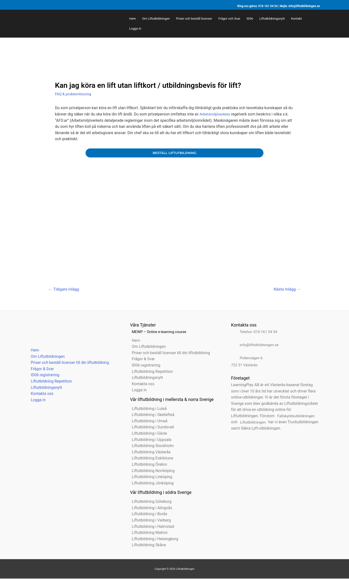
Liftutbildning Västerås (149, 452)
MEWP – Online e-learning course (159, 332)
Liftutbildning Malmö (148, 533)
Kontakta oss (40, 394)
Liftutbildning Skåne (147, 545)
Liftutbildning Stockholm (151, 446)
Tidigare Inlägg (65, 289)
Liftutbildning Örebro (148, 465)
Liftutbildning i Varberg (149, 520)
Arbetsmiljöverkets (215, 114)
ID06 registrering (43, 375)
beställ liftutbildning (174, 153)
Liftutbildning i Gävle (147, 434)
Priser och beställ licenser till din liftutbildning (68, 363)
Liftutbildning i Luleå (147, 409)
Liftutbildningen (251, 422)
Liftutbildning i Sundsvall (151, 427)
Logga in (36, 400)
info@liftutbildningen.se (304, 6)
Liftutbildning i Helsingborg (153, 539)
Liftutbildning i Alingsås (150, 508)
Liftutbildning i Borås (148, 514)
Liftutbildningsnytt (44, 387)
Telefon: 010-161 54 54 (254, 332)
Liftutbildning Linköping (150, 477)
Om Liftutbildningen (46, 357)
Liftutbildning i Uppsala (150, 440)
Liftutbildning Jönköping (151, 483)
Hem (33, 350)
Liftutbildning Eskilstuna (151, 458)
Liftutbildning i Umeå (148, 421)
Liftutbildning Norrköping (151, 471)
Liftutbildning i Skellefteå (151, 415)
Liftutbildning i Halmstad (151, 527)
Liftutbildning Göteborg (150, 502)
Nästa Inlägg (286, 289)
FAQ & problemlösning (74, 94)
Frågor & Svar (40, 369)
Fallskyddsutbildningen (295, 416)
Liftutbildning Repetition (49, 381)
